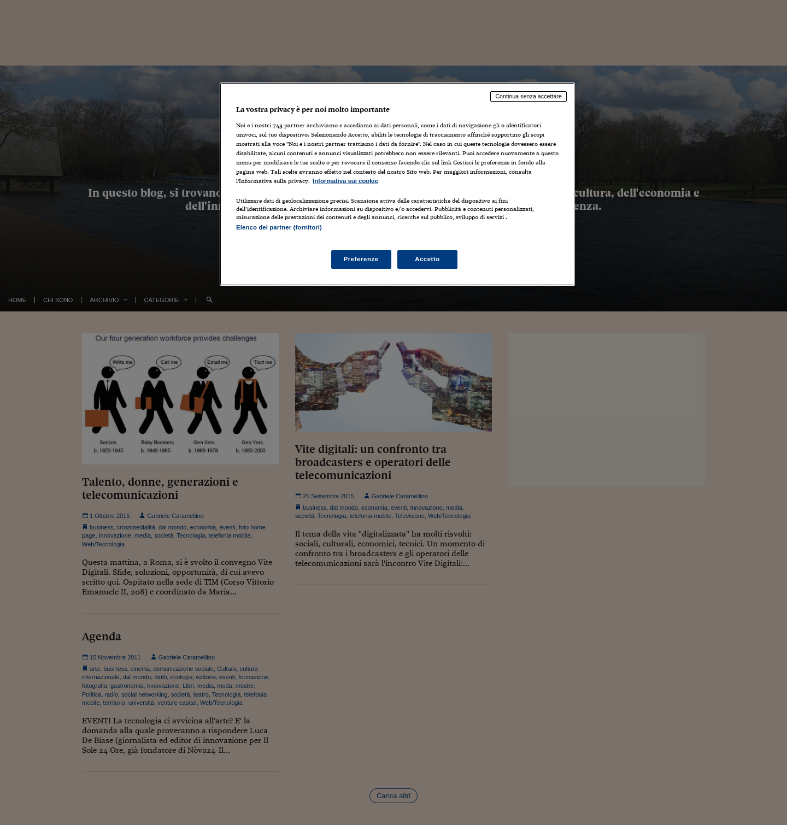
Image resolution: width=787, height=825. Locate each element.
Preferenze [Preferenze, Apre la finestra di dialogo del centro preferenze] (361, 259)
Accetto (427, 259)
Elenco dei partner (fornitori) (279, 227)
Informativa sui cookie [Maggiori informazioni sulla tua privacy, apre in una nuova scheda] (345, 181)
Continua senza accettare (528, 96)
